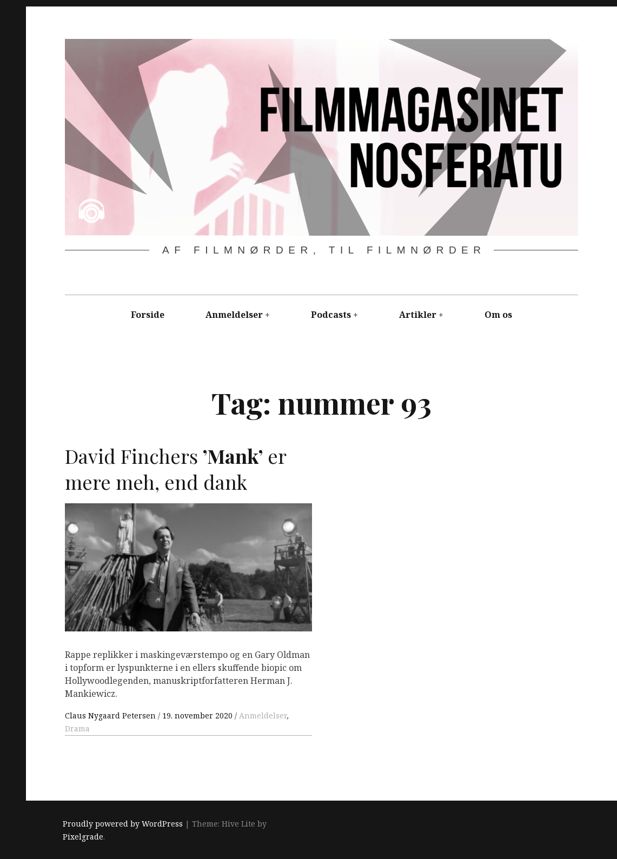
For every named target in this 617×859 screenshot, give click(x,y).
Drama (77, 728)
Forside (147, 315)
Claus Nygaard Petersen (111, 715)
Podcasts (331, 315)
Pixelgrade (83, 836)
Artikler (417, 315)
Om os (498, 315)
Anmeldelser (234, 315)
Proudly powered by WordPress (123, 823)
